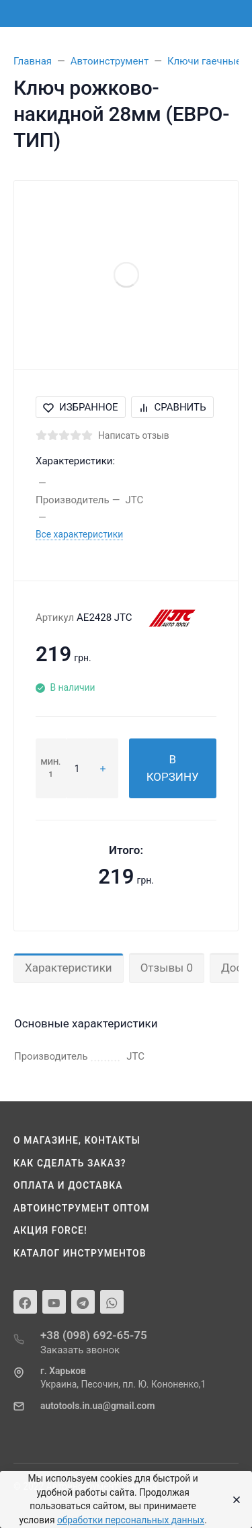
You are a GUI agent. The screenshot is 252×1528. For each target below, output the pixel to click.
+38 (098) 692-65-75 (93, 1335)
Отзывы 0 (166, 967)
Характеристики (68, 967)
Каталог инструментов (79, 1253)
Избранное (80, 407)
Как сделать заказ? (69, 1163)
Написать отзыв (133, 435)
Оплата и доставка (68, 1185)
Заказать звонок (80, 1350)
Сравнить (172, 407)
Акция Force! (50, 1230)
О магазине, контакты (76, 1140)
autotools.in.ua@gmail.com (97, 1405)
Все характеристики (79, 534)
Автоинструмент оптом (81, 1208)
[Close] (233, 1499)
